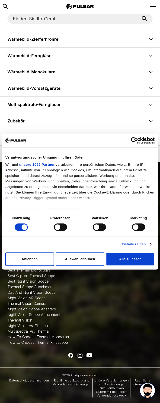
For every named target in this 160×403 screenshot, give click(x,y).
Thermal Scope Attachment (30, 286)
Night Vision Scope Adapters (31, 309)
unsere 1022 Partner (37, 164)
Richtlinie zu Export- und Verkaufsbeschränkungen (71, 382)
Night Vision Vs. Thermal (27, 325)
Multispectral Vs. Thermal (28, 331)
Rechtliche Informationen (143, 382)
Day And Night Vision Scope (31, 292)
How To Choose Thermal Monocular (38, 336)
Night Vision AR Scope (26, 298)
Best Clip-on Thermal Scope (31, 275)
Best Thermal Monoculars (29, 270)
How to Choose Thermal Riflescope (37, 342)
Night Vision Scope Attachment (33, 314)
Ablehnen (30, 259)
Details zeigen (134, 244)
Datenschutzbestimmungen (29, 380)
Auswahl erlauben (80, 259)
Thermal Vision (19, 320)
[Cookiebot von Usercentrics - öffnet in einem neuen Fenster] (134, 140)
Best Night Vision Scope (28, 281)
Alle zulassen (130, 259)
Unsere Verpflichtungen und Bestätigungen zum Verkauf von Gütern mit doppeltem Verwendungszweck (111, 387)
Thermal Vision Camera (26, 303)
